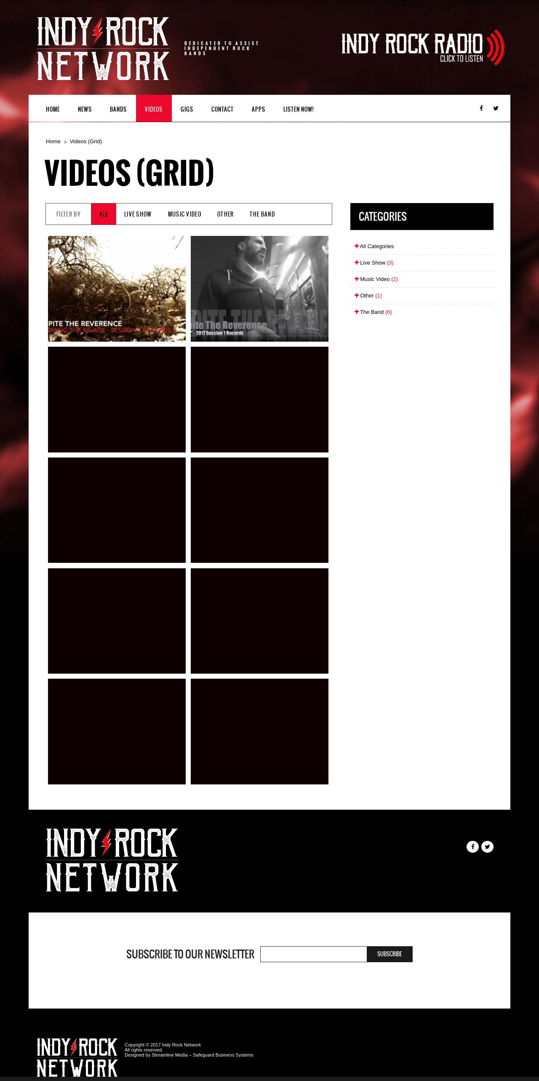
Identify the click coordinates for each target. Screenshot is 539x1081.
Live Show (138, 214)
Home (53, 109)
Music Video (184, 214)
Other (225, 214)
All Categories (374, 246)
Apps (258, 109)
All (103, 214)
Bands (118, 109)
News (85, 109)
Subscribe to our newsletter (190, 954)
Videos (154, 109)
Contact (222, 109)
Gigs (187, 109)
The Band (262, 214)
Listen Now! (298, 109)
